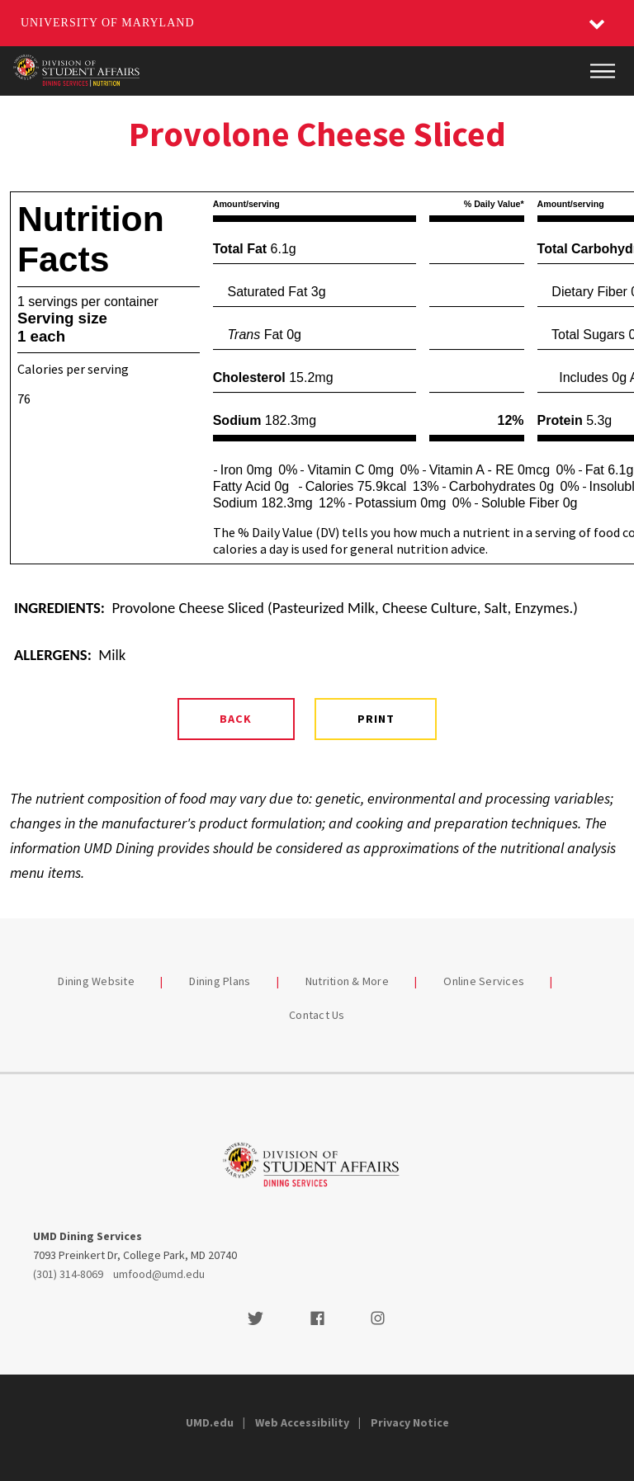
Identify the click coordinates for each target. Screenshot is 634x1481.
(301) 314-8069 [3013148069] (68, 1273)
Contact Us (317, 1014)
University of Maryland (108, 23)
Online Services (483, 981)
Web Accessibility (302, 1422)
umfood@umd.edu (159, 1273)
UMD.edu (210, 1422)
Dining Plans (219, 981)
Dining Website (96, 981)
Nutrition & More (347, 981)
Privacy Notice (410, 1422)
